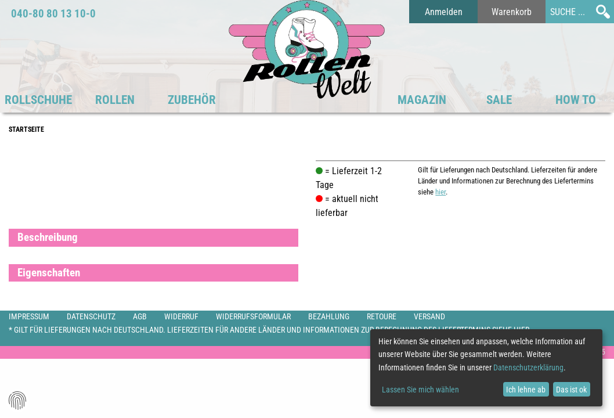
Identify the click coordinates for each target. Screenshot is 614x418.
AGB (140, 317)
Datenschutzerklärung (528, 367)
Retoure (381, 317)
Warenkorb (512, 11)
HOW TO (575, 100)
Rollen (115, 100)
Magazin (422, 100)
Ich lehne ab (526, 389)
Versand (429, 317)
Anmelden (444, 11)
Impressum (29, 317)
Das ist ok (571, 389)
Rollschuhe (38, 100)
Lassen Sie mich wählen (420, 389)
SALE (499, 100)
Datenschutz (91, 317)
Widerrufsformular (253, 317)
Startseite (26, 129)
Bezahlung (328, 317)
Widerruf (181, 317)
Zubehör (192, 100)
